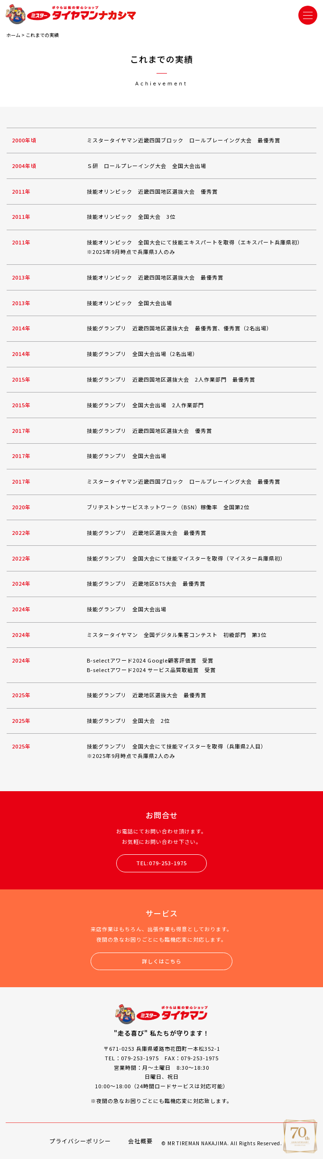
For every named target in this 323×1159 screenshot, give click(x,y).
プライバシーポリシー (80, 1141)
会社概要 (140, 1141)
